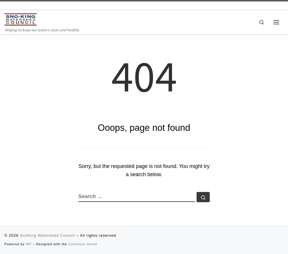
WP (29, 244)
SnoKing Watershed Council (47, 235)
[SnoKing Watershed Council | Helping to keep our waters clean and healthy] (20, 19)
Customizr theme (83, 244)
